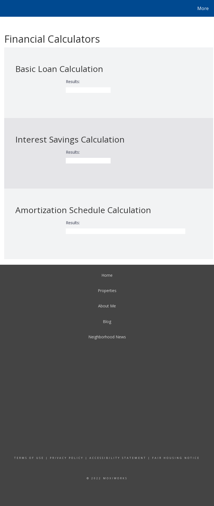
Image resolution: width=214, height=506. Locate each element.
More (203, 8)
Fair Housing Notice (176, 458)
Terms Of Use (29, 458)
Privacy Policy (67, 458)
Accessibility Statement (117, 458)
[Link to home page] (5, 8)
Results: (73, 81)
